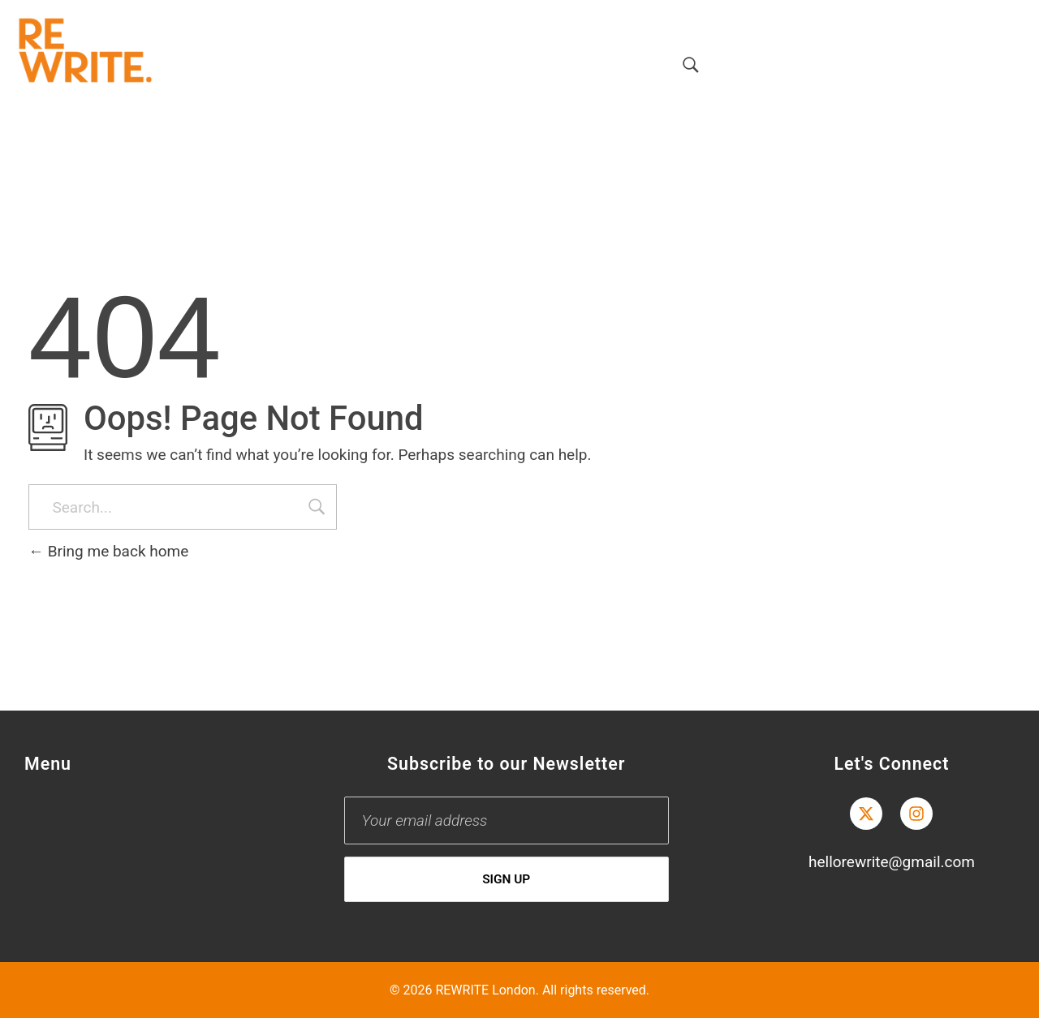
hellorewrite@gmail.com (891, 862)
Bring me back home (108, 551)
